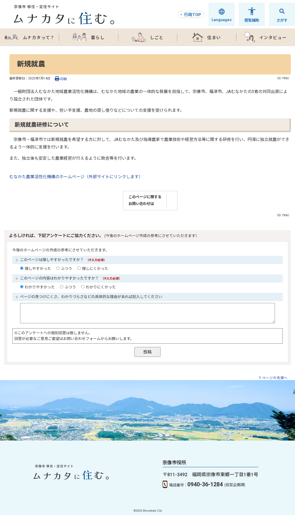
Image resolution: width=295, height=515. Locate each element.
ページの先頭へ (275, 378)
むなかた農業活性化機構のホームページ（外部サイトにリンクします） (76, 176)
